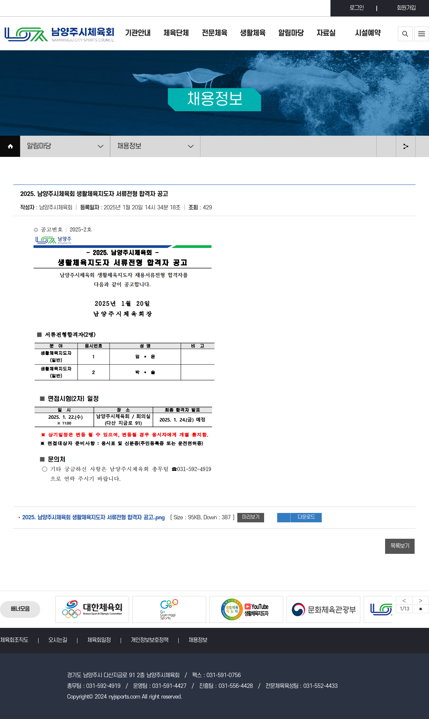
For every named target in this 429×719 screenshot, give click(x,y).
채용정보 (197, 640)
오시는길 (57, 640)
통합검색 (405, 33)
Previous (404, 600)
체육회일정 (99, 640)
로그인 (357, 8)
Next (420, 600)
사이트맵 (421, 33)
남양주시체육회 (58, 33)
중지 (420, 608)
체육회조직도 (14, 640)
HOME (10, 146)
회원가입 (406, 8)
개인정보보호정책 (149, 640)
